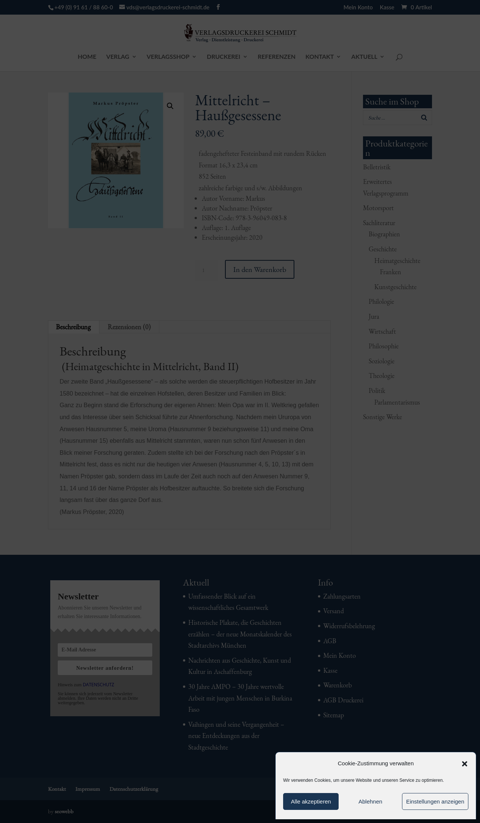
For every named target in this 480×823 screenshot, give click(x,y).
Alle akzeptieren (311, 801)
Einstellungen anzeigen (435, 801)
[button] (464, 764)
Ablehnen (370, 801)
